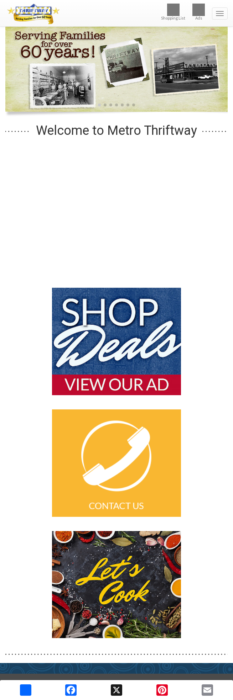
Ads (198, 12)
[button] (99, 105)
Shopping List (173, 12)
